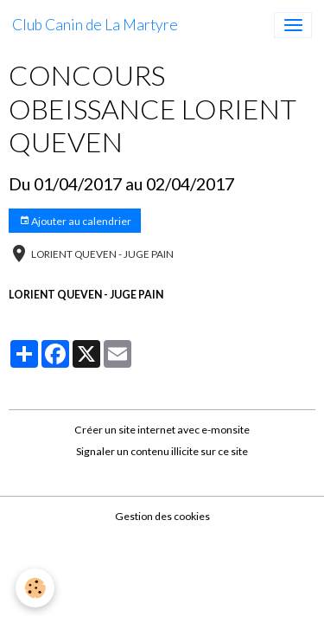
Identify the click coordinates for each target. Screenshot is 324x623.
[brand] (95, 25)
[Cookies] (35, 587)
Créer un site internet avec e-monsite (162, 429)
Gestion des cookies (162, 516)
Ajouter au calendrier (75, 221)
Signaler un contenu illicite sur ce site (162, 451)
